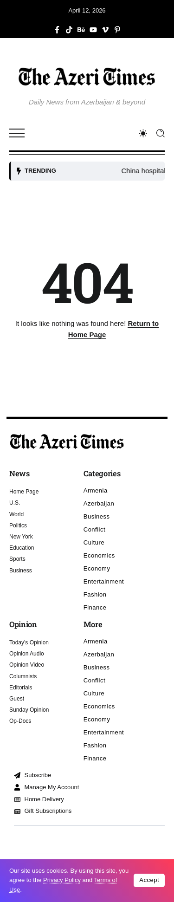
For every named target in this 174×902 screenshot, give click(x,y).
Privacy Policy (62, 879)
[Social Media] (57, 29)
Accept (149, 879)
